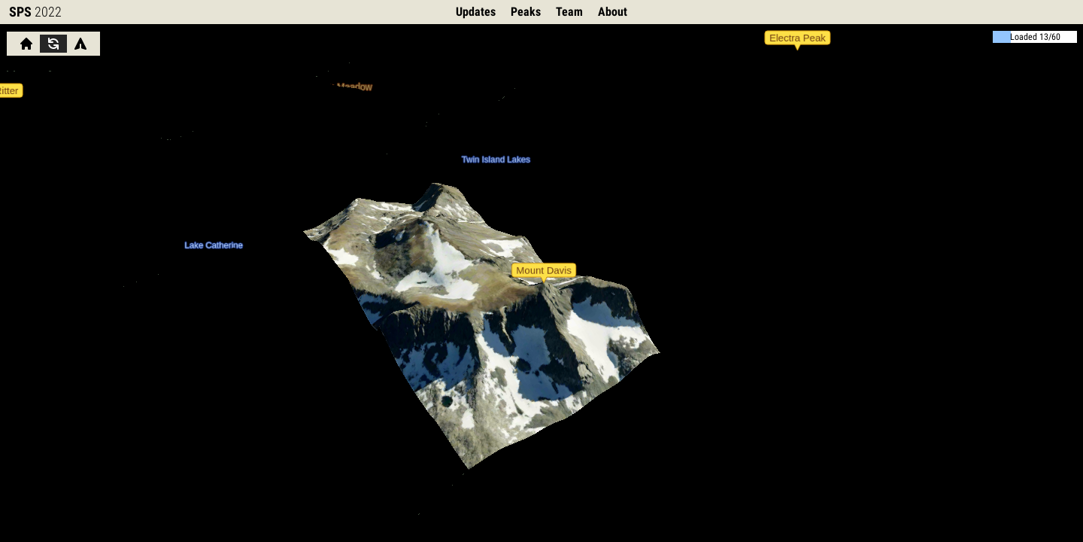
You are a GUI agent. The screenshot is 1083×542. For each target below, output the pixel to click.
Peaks (526, 12)
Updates (476, 12)
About (612, 12)
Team (569, 12)
